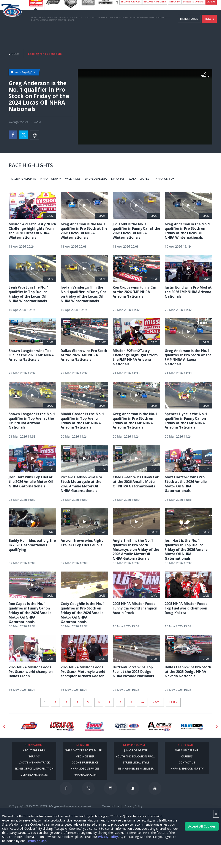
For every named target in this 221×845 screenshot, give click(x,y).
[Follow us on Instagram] (110, 788)
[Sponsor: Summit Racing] (94, 726)
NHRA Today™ (50, 179)
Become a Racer (130, 21)
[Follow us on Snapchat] (132, 788)
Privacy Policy (108, 837)
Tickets (209, 38)
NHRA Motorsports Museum (85, 750)
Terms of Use (36, 841)
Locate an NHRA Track (34, 762)
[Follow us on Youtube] (154, 788)
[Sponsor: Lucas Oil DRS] (29, 726)
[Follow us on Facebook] (66, 788)
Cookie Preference (85, 762)
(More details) (72, 8)
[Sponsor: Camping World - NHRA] (127, 726)
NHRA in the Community (187, 768)
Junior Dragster (136, 750)
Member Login (189, 38)
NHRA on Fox (164, 179)
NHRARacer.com (85, 774)
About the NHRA (34, 750)
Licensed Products (34, 774)
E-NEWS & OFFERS (193, 21)
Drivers (102, 37)
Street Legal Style (136, 762)
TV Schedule (90, 37)
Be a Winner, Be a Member (136, 768)
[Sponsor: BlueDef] (192, 726)
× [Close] (216, 813)
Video (42, 37)
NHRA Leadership (187, 750)
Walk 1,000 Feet (140, 179)
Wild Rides (73, 179)
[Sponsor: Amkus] (160, 726)
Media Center (85, 756)
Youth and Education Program (137, 756)
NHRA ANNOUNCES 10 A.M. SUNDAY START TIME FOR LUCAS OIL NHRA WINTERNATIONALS (127, 4)
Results (63, 37)
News (34, 37)
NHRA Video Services (85, 768)
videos (211, 21)
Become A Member (155, 21)
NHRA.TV (174, 21)
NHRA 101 (117, 179)
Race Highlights (23, 179)
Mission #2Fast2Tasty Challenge (148, 37)
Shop (125, 37)
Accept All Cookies (201, 826)
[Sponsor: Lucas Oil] (62, 726)
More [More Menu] (71, 39)
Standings (75, 37)
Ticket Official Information (34, 768)
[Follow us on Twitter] (88, 788)
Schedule (52, 37)
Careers (187, 756)
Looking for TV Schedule (45, 54)
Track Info (115, 37)
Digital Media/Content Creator (48, 39)
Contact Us (187, 762)
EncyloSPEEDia (96, 179)
